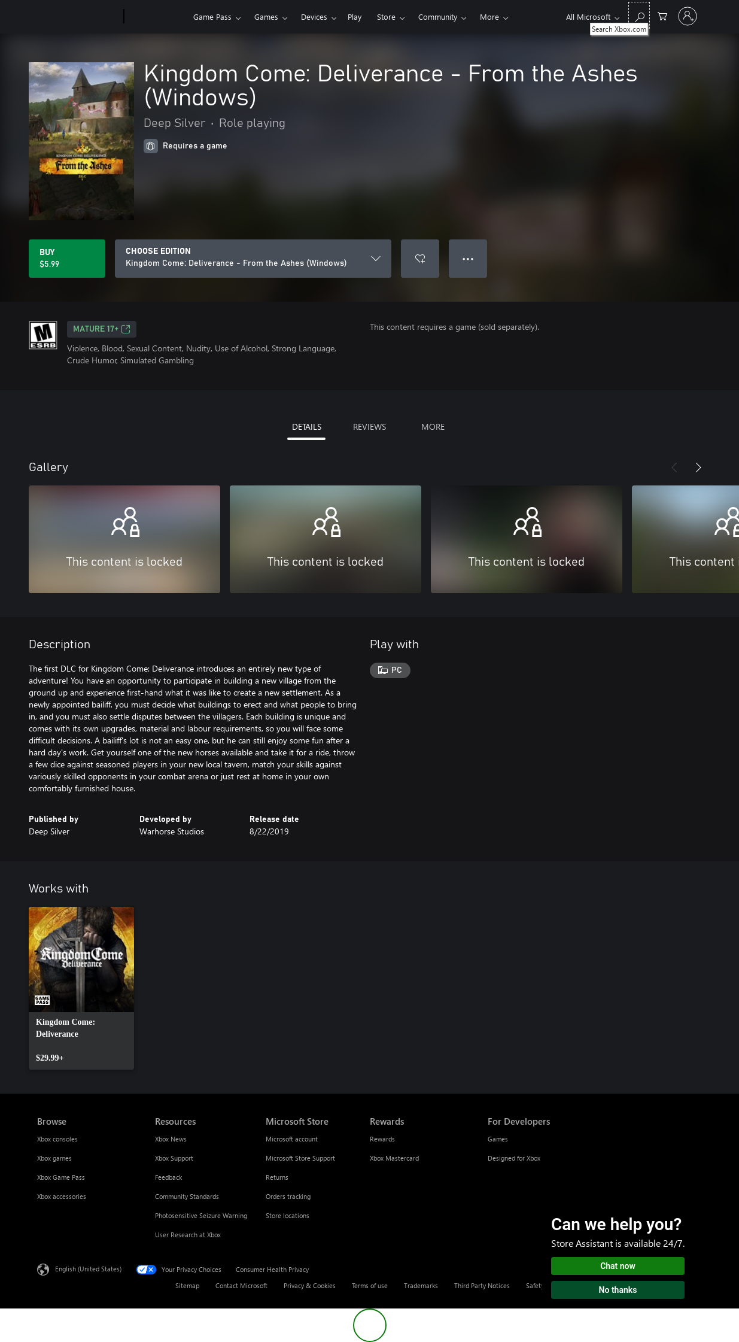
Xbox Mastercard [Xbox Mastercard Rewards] (394, 1158)
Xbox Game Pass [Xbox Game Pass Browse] (61, 1177)
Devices (314, 16)
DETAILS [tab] (306, 426)
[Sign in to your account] (687, 16)
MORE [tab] (433, 426)
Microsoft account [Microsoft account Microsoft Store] (292, 1139)
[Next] (698, 467)
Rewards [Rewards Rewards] (382, 1139)
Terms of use (370, 1285)
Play (354, 16)
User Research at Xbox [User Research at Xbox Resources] (188, 1234)
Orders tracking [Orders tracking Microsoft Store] (288, 1196)
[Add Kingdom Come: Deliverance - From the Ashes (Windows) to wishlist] (420, 258)
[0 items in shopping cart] (662, 15)
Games (266, 16)
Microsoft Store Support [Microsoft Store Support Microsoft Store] (300, 1158)
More (489, 16)
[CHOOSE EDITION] (253, 258)
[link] (81, 988)
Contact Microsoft (241, 1285)
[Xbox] (157, 17)
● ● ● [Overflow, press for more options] (468, 258)
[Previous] (674, 467)
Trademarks (421, 1285)
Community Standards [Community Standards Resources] (187, 1196)
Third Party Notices (482, 1285)
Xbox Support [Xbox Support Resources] (174, 1158)
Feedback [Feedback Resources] (168, 1177)
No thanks (618, 1290)
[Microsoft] (78, 17)
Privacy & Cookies (310, 1285)
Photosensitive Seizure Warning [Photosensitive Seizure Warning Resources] (201, 1215)
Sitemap (187, 1285)
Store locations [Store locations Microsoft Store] (287, 1215)
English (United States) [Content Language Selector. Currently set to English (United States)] (88, 1269)
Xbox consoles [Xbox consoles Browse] (57, 1139)
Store (386, 16)
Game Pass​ (212, 16)
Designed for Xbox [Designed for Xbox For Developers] (514, 1158)
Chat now (617, 1266)
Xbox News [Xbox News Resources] (171, 1139)
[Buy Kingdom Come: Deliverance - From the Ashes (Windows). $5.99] (67, 258)
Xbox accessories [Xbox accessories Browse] (61, 1196)
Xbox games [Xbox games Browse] (54, 1158)
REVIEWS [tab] (369, 426)
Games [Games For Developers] (498, 1139)
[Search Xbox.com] (639, 15)
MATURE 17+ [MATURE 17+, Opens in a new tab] (101, 329)
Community (437, 16)
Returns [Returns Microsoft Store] (277, 1177)
